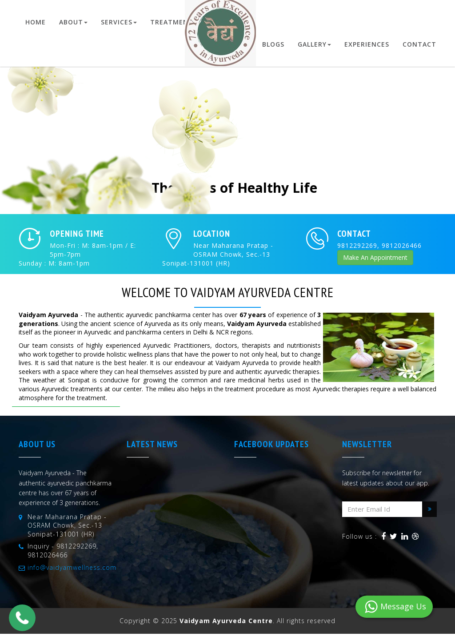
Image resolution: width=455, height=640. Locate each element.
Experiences (366, 44)
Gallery (314, 44)
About (73, 22)
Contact (419, 44)
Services (119, 22)
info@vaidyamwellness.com (72, 567)
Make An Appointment (375, 257)
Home (35, 22)
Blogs (273, 44)
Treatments (176, 22)
